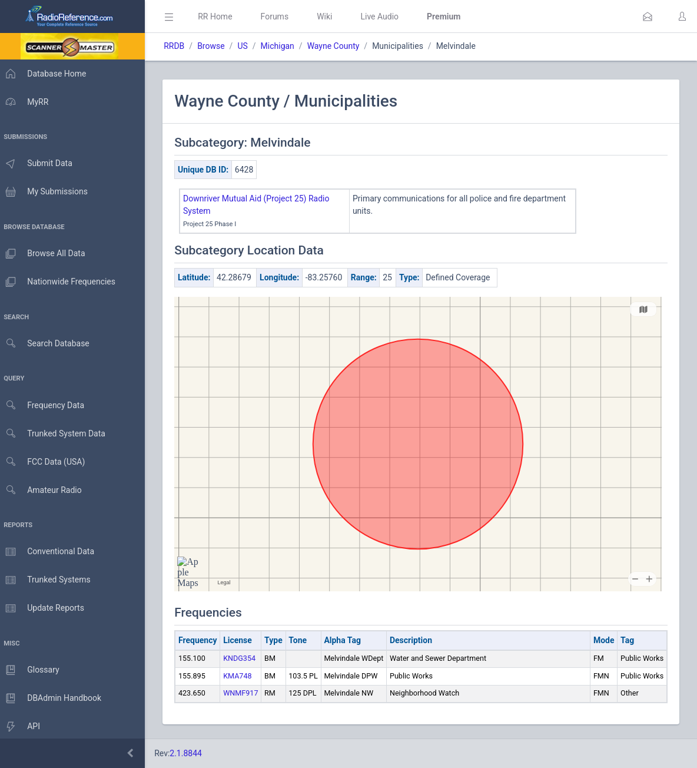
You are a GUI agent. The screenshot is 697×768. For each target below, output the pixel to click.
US (248, 46)
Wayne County (339, 46)
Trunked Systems (48, 580)
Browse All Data (45, 254)
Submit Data (39, 163)
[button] (647, 16)
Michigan (283, 46)
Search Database (47, 344)
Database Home (46, 73)
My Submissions (47, 192)
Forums (280, 16)
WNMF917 (246, 692)
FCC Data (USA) (45, 462)
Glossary (32, 670)
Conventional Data (50, 552)
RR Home (221, 16)
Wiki (330, 16)
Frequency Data (45, 405)
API (23, 726)
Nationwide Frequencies (60, 282)
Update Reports (45, 608)
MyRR (27, 102)
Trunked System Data (55, 434)
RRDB (180, 46)
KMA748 (243, 675)
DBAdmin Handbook (53, 698)
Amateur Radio (44, 490)
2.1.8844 (191, 753)
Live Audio (385, 16)
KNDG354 (245, 658)
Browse (216, 46)
